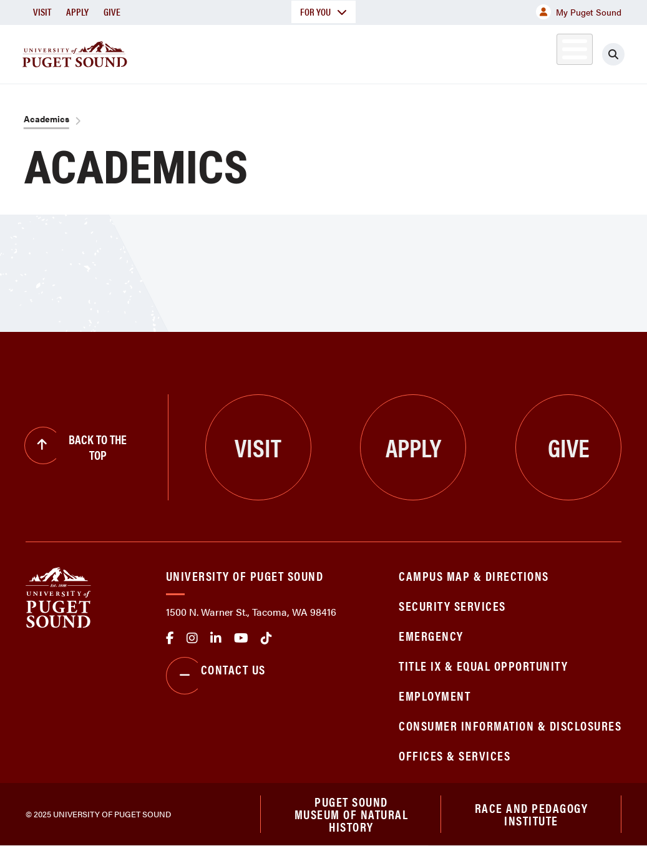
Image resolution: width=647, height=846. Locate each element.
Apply (77, 11)
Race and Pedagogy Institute (531, 814)
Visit (42, 11)
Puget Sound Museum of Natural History (351, 814)
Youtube (241, 638)
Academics (239, 52)
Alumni (553, 52)
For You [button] (323, 11)
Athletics (496, 52)
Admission (322, 52)
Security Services (452, 605)
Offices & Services (454, 755)
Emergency (431, 635)
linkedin (215, 638)
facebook (170, 638)
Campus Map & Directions (474, 575)
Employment (434, 695)
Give (112, 11)
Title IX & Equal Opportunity (483, 665)
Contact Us (216, 675)
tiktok (266, 638)
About (166, 52)
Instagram (192, 638)
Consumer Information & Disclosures (510, 725)
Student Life (410, 52)
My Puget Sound (578, 11)
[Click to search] (617, 54)
